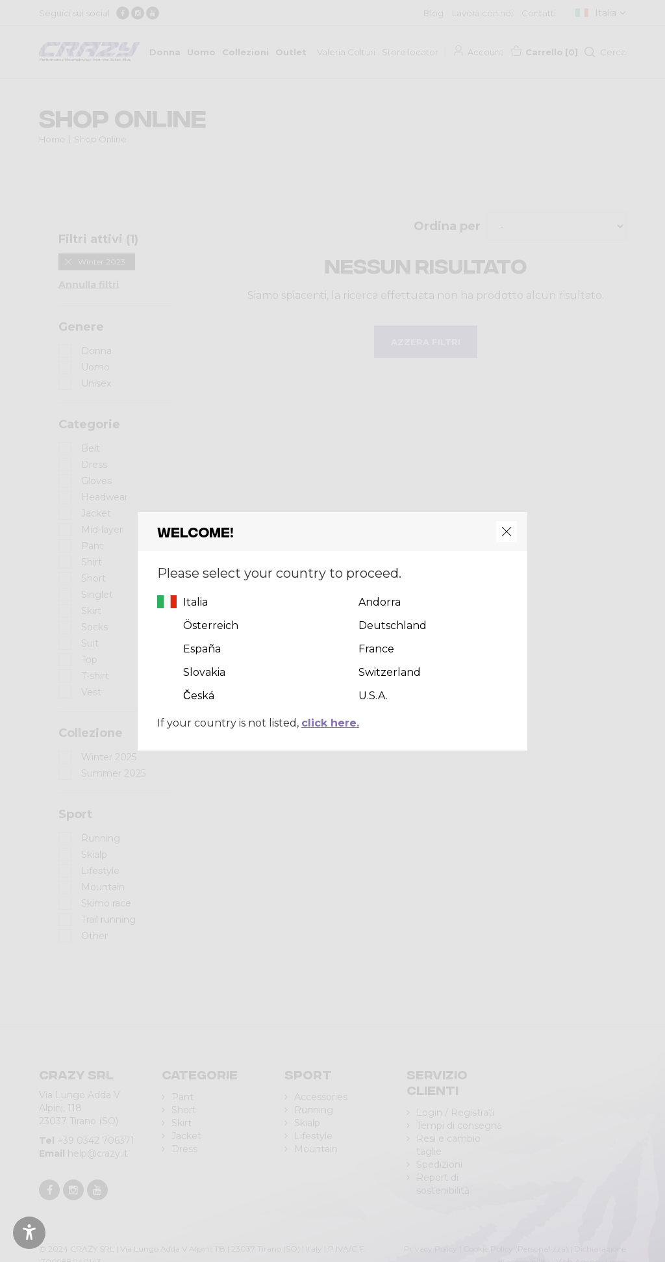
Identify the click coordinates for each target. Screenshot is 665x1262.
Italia (195, 602)
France (376, 649)
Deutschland (392, 625)
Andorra (379, 602)
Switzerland (389, 672)
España (202, 649)
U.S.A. (373, 695)
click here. (330, 723)
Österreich (210, 625)
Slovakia (204, 672)
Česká (198, 695)
